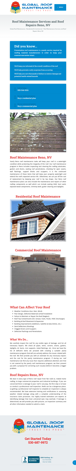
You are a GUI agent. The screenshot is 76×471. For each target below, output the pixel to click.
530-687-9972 (38, 442)
